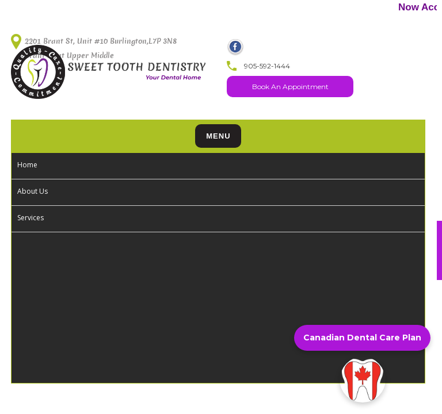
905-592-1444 (267, 66)
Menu (218, 136)
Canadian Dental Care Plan (362, 337)
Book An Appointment (290, 86)
